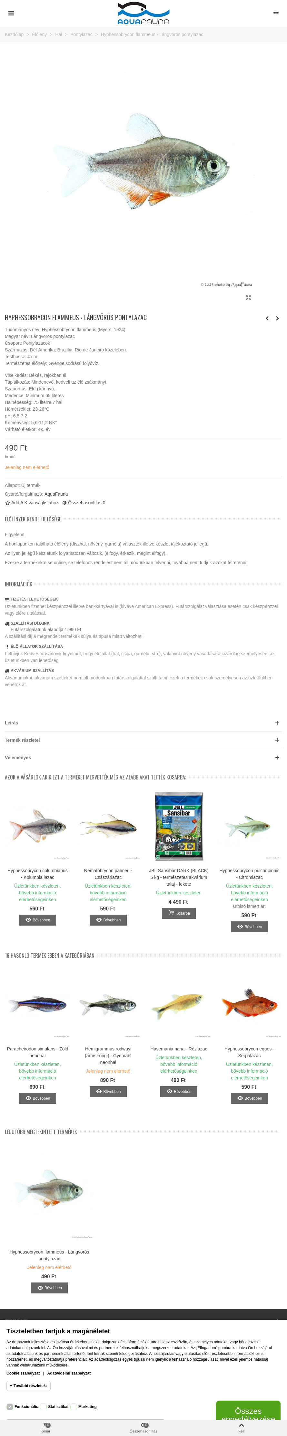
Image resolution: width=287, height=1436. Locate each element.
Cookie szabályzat (23, 1373)
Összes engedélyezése (248, 1414)
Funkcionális (26, 1406)
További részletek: (30, 1386)
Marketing (87, 1406)
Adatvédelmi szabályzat (69, 1373)
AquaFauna (56, 494)
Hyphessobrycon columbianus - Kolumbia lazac (37, 874)
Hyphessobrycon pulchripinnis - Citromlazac (250, 874)
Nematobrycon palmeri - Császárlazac (108, 874)
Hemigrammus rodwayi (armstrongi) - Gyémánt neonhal (108, 1055)
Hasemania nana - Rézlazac (179, 1048)
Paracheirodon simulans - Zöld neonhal (37, 1052)
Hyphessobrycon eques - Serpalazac (249, 1052)
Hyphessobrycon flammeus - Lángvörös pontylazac (49, 1255)
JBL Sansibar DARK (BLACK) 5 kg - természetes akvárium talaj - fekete (179, 877)
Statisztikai (58, 1406)
